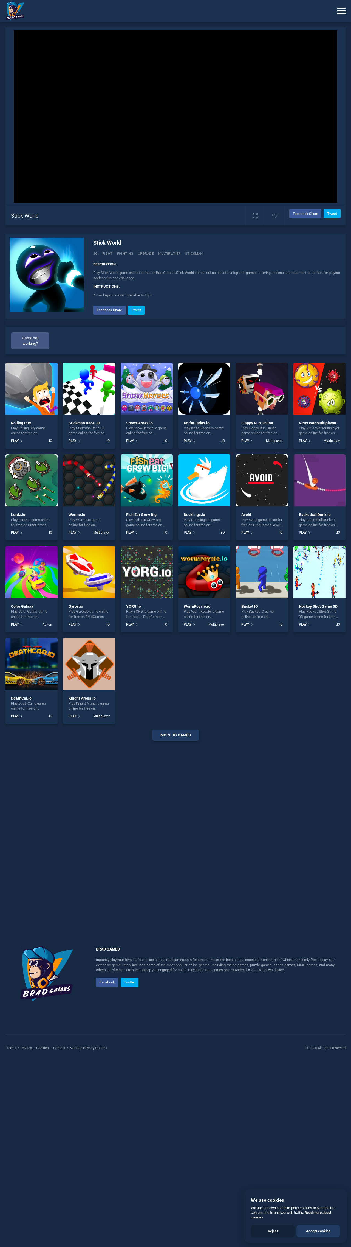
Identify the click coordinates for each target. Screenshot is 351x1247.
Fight (107, 253)
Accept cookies (318, 1231)
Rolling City (21, 423)
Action (47, 624)
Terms (11, 1048)
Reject (273, 1231)
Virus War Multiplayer (317, 423)
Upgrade (146, 253)
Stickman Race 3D (84, 423)
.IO (95, 253)
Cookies (42, 1048)
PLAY (15, 441)
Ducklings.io (194, 514)
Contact (59, 1048)
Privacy (26, 1048)
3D (223, 532)
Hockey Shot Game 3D (318, 606)
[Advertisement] (175, 828)
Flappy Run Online (257, 423)
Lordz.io (18, 514)
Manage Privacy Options (88, 1048)
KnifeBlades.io (197, 423)
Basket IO (249, 606)
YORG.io (133, 606)
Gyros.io (76, 606)
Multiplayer (274, 441)
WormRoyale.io (197, 606)
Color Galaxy (22, 606)
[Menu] (341, 11)
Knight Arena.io (82, 698)
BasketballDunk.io (315, 514)
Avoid (246, 514)
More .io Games (175, 735)
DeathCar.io (21, 698)
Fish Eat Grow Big (141, 514)
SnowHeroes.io (139, 423)
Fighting (125, 253)
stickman (194, 253)
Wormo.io (77, 514)
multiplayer (169, 253)
